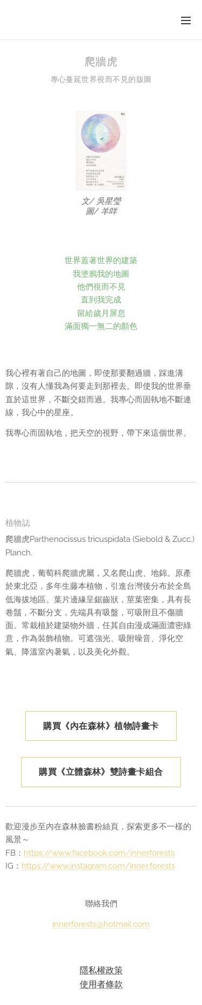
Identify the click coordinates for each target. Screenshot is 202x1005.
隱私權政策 (101, 970)
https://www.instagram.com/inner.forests (98, 866)
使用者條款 (101, 984)
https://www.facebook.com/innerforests (99, 853)
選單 (186, 20)
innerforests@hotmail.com (101, 925)
